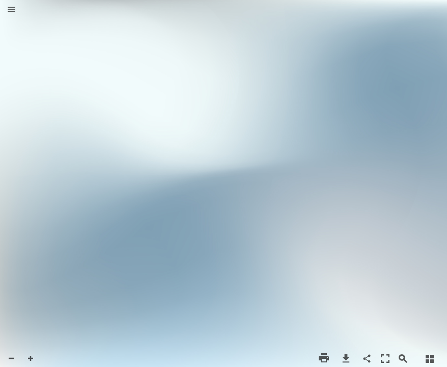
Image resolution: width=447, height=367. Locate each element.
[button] (11, 10)
